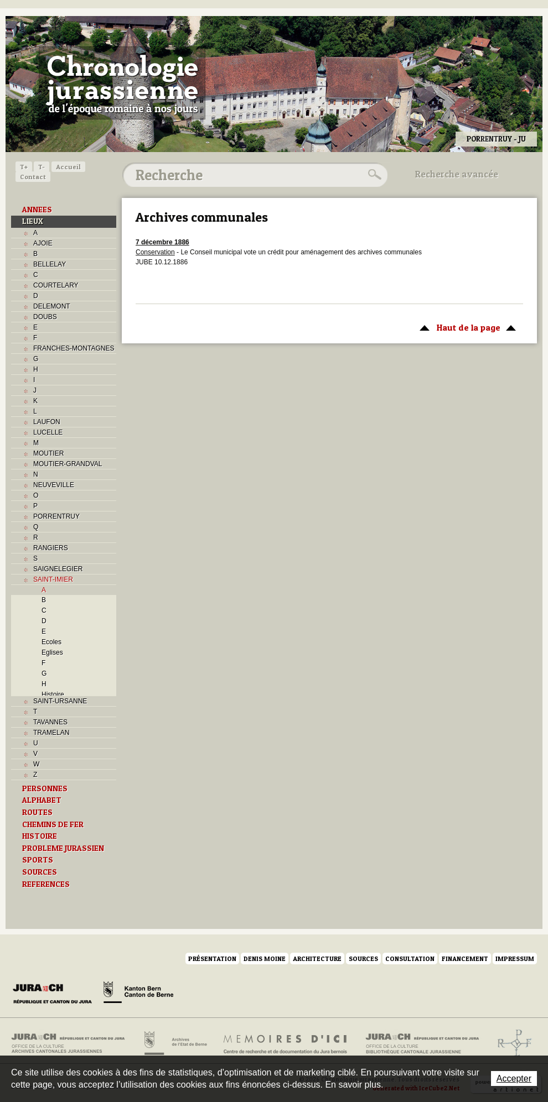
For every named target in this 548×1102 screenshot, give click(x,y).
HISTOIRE (39, 836)
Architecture (317, 958)
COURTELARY (56, 285)
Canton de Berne (138, 994)
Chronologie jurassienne (122, 82)
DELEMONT (51, 306)
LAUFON (46, 422)
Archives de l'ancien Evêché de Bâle (511, 1043)
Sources (363, 958)
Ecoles (51, 642)
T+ (24, 167)
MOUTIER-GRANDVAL (67, 464)
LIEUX (32, 221)
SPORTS (37, 860)
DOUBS (45, 317)
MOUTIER (48, 453)
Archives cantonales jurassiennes (72, 1043)
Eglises (52, 652)
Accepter (514, 1078)
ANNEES (37, 210)
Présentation (212, 958)
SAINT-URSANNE (60, 701)
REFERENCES (46, 884)
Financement (465, 958)
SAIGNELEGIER (57, 569)
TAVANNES (50, 722)
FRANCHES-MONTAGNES (73, 348)
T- (41, 167)
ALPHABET (41, 800)
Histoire (53, 694)
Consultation (410, 958)
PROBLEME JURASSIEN (63, 848)
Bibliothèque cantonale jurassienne (422, 1043)
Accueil (68, 167)
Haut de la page (466, 327)
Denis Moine (265, 958)
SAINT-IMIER (53, 579)
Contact (33, 177)
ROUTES (37, 812)
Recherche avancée (456, 174)
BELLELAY (49, 264)
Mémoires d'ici (286, 1043)
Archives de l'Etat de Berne (175, 1043)
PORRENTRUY (56, 516)
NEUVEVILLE (53, 485)
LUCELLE (48, 432)
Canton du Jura (55, 994)
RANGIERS (50, 548)
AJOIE (43, 243)
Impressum (514, 958)
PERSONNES (45, 788)
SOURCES (39, 872)
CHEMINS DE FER (53, 824)
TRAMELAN (51, 733)
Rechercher (373, 175)
